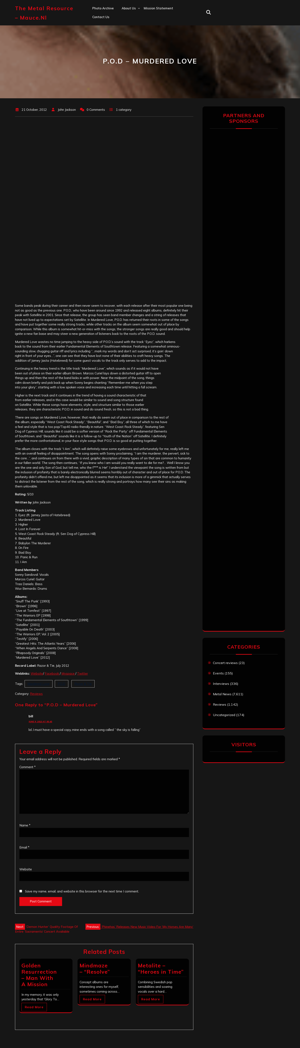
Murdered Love (39, 684)
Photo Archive (103, 8)
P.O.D (61, 684)
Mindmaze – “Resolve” (95, 968)
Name (24, 825)
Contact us (100, 17)
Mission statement (158, 8)
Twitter (82, 673)
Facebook (52, 673)
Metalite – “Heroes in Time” (161, 968)
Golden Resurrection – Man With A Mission (39, 974)
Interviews (221, 684)
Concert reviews (225, 663)
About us (129, 8)
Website (37, 673)
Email (24, 847)
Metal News (222, 694)
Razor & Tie (83, 684)
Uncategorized (224, 715)
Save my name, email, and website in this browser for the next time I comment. (82, 891)
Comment (27, 767)
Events (218, 673)
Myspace (68, 673)
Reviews (36, 694)
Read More (34, 1007)
